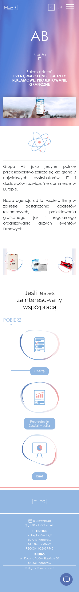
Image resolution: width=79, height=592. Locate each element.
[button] (5, 261)
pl (51, 7)
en (60, 7)
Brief (39, 476)
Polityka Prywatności (39, 568)
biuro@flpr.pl (39, 520)
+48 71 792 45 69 (39, 525)
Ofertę (39, 371)
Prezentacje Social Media (39, 424)
